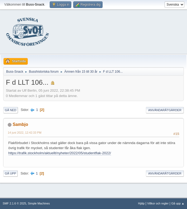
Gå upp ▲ (177, 203)
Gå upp (10, 173)
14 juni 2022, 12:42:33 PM (24, 132)
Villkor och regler (158, 203)
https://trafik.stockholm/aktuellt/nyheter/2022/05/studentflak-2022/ (59, 153)
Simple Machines (39, 203)
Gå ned (10, 110)
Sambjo (20, 124)
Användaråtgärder (164, 110)
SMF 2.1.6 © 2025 (14, 203)
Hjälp (141, 203)
